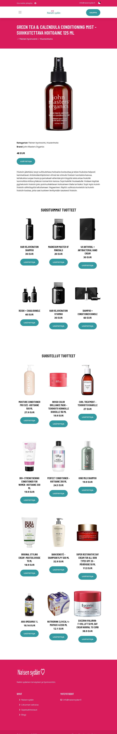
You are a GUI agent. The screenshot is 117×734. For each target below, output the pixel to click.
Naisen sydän (27, 699)
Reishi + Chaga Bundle (29, 310)
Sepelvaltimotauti (29, 709)
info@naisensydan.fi (87, 3)
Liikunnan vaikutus (30, 704)
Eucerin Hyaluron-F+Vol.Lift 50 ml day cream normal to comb (88, 624)
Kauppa (93, 12)
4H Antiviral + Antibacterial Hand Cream (87, 250)
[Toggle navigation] (20, 12)
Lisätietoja (26, 161)
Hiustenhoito (46, 39)
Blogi (23, 714)
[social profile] (35, 3)
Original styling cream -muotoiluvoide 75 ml (29, 557)
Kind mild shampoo (88, 478)
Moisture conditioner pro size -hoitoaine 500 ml (29, 405)
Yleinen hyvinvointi (28, 39)
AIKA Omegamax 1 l (29, 621)
